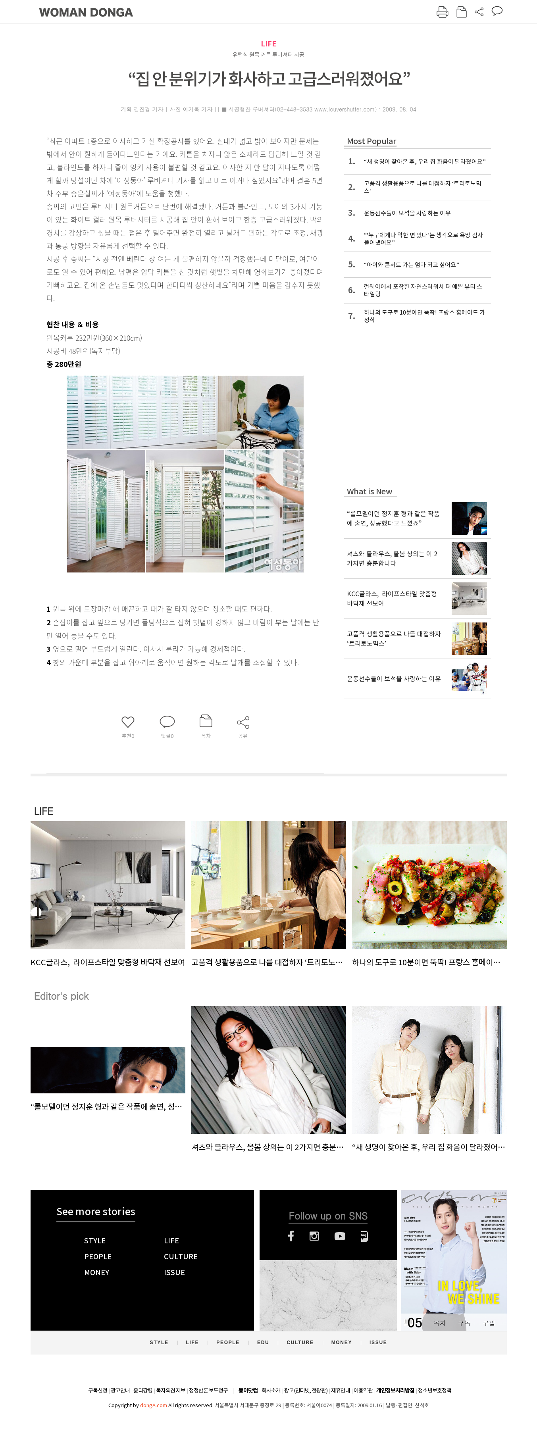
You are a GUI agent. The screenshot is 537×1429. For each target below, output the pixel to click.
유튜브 (340, 1236)
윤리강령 (142, 1390)
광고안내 (120, 1390)
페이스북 (291, 1236)
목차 (439, 1322)
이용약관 (363, 1390)
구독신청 (97, 1390)
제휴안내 (340, 1390)
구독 (464, 1322)
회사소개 (271, 1390)
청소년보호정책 (434, 1390)
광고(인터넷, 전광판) (305, 1390)
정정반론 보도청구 (208, 1390)
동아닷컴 (248, 1390)
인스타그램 (314, 1236)
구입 (489, 1322)
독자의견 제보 (170, 1390)
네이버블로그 (364, 1236)
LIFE (268, 43)
